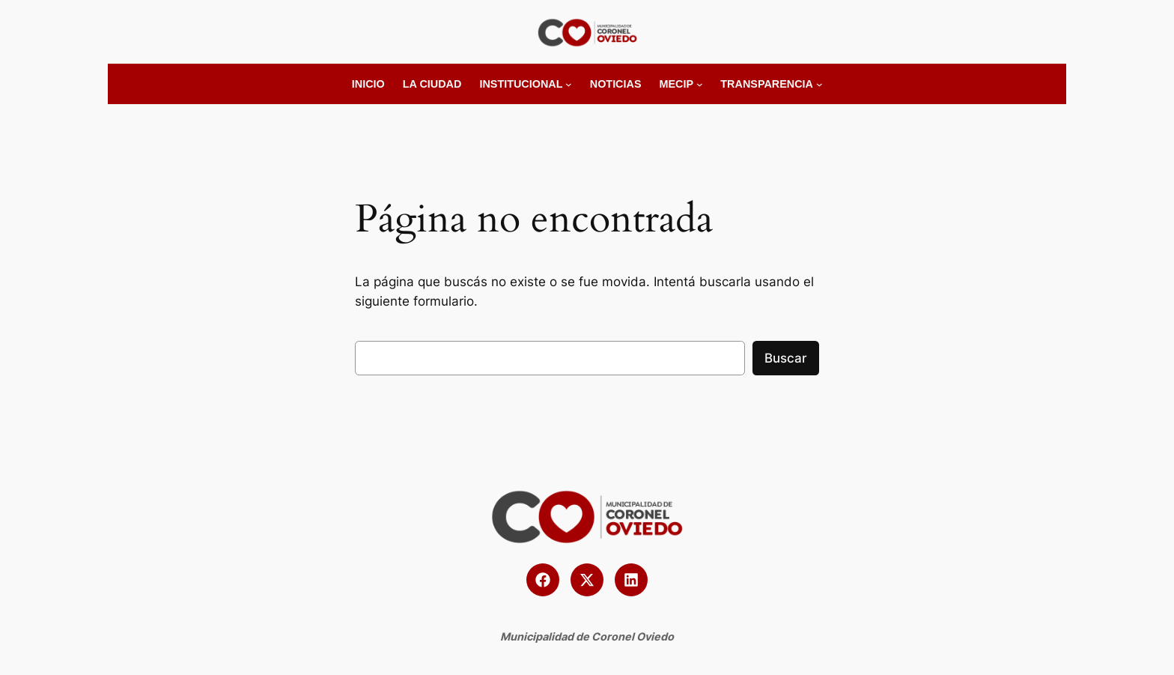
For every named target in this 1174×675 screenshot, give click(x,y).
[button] (542, 579)
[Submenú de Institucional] (568, 84)
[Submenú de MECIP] (699, 84)
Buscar (785, 358)
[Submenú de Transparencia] (819, 84)
